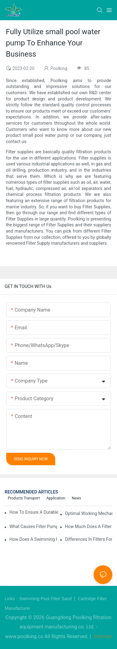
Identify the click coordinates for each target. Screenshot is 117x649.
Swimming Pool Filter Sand (46, 598)
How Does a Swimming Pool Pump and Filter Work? (33, 539)
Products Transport (24, 498)
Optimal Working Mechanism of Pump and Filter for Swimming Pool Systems (88, 513)
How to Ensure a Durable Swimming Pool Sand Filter (33, 512)
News (76, 498)
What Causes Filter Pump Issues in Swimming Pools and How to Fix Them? (33, 526)
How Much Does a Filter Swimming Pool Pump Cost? (88, 526)
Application (55, 498)
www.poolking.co (24, 636)
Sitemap (102, 636)
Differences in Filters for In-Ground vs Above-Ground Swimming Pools (88, 539)
